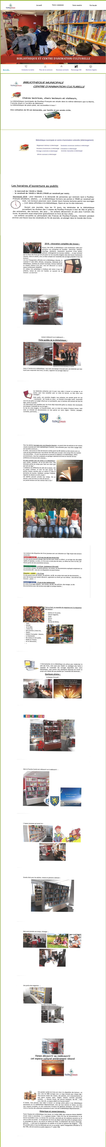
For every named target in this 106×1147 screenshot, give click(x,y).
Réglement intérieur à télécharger (47, 145)
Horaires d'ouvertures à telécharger (48, 148)
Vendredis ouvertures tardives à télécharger (74, 145)
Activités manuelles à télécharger (72, 151)
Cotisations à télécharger (69, 148)
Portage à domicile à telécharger (47, 151)
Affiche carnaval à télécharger (47, 154)
